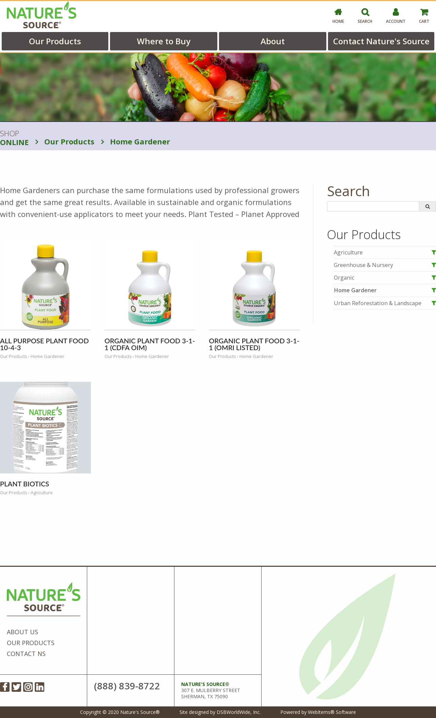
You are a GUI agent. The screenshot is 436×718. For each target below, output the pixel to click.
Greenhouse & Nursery (363, 265)
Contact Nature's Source (381, 41)
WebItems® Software (332, 712)
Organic (344, 277)
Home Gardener (135, 141)
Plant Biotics (24, 484)
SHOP (14, 138)
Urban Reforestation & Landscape (377, 303)
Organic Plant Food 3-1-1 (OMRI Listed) (254, 344)
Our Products (55, 41)
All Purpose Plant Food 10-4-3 (44, 344)
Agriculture (348, 252)
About (273, 41)
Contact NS (26, 654)
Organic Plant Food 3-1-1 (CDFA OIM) (150, 344)
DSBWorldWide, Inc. (239, 712)
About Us (22, 632)
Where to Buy (163, 41)
